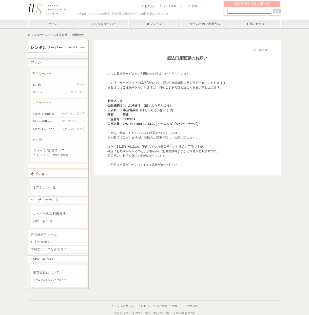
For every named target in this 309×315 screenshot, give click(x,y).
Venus (37, 92)
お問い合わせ (256, 23)
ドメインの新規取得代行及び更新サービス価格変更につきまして (128, 13)
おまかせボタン (42, 242)
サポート (197, 6)
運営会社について (46, 272)
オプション (154, 23)
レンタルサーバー (174, 6)
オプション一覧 (44, 187)
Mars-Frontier (44, 113)
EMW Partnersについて (50, 280)
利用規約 (192, 305)
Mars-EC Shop (43, 129)
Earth (37, 84)
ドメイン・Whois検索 (52, 155)
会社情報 (161, 305)
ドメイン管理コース (49, 150)
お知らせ (150, 6)
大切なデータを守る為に (49, 249)
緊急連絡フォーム (44, 234)
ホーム (53, 23)
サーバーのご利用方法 (205, 23)
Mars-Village (43, 121)
